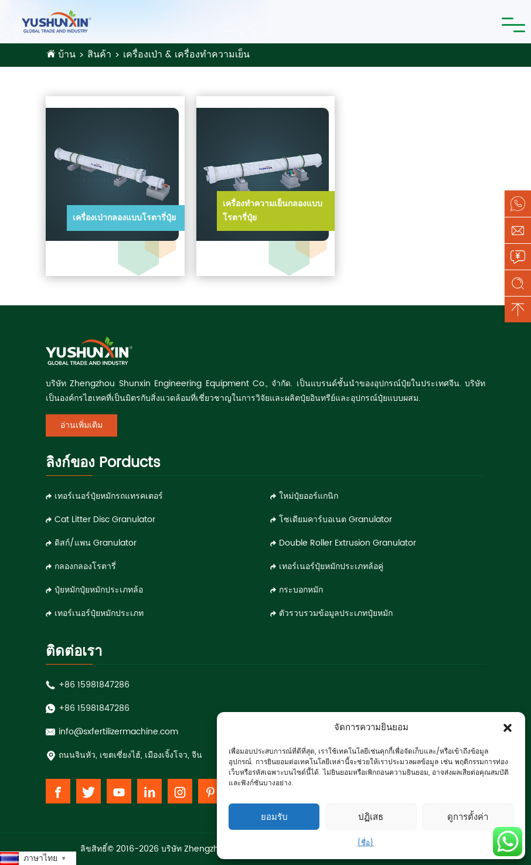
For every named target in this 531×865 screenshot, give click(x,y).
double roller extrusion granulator (347, 543)
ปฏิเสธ (370, 817)
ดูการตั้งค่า (467, 817)
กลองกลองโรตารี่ (85, 566)
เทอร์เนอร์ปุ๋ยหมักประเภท (99, 613)
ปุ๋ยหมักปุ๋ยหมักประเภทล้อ (99, 590)
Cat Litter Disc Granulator (105, 519)
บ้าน (67, 54)
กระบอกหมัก (301, 590)
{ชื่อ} (365, 843)
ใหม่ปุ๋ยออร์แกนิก (308, 496)
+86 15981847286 (94, 685)
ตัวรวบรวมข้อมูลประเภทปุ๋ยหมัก (336, 613)
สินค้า (99, 54)
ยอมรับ (274, 817)
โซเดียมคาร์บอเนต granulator (335, 519)
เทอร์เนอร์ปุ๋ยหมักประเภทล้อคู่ (331, 566)
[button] (507, 728)
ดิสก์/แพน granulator (96, 543)
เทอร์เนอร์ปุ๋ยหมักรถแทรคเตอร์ (109, 496)
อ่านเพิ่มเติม (81, 425)
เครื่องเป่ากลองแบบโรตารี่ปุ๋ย (124, 217)
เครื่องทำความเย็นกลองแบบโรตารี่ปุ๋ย (272, 210)
